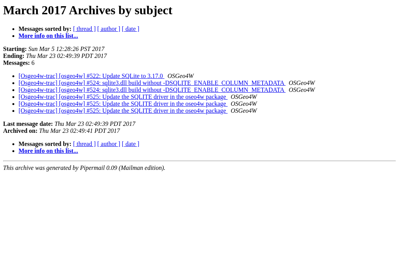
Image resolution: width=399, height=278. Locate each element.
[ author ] (109, 28)
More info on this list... (48, 35)
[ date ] (130, 28)
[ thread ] (84, 28)
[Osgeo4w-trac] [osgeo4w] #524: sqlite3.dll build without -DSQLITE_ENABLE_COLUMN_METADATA (152, 83)
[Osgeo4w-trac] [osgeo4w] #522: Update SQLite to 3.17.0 (91, 76)
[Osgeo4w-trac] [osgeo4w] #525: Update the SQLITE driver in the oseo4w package (123, 96)
